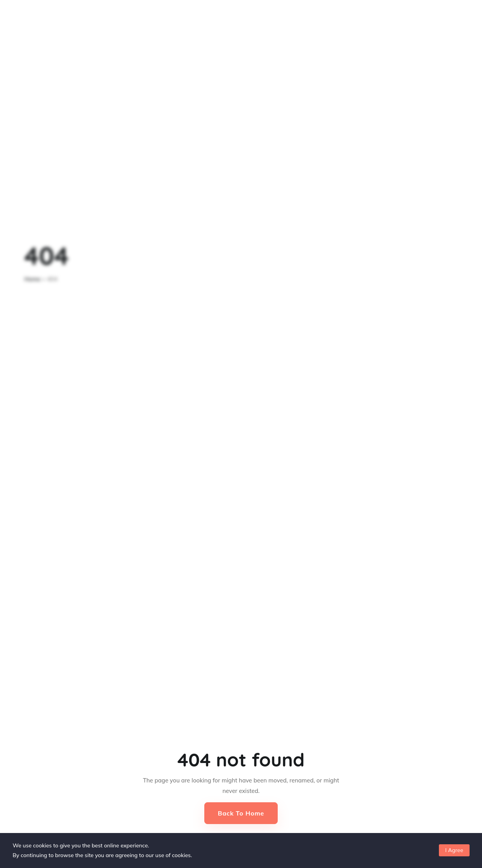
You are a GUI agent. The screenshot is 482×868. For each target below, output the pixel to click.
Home (32, 279)
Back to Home (241, 813)
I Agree (454, 850)
